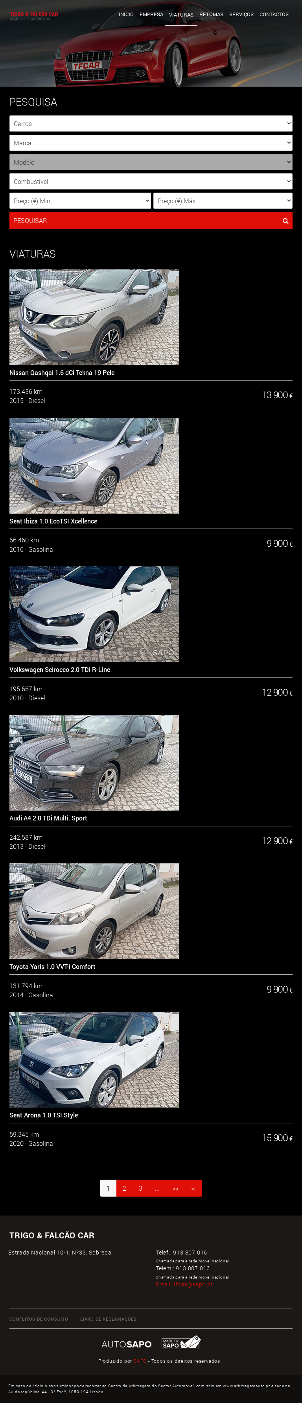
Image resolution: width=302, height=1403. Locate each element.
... (157, 1188)
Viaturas (181, 14)
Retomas (211, 14)
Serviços (241, 14)
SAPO (140, 1361)
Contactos (274, 14)
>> (175, 1188)
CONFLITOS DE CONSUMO (38, 1319)
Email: (184, 1284)
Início (126, 14)
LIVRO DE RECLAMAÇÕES (108, 1319)
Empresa (151, 14)
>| (193, 1188)
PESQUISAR (151, 220)
